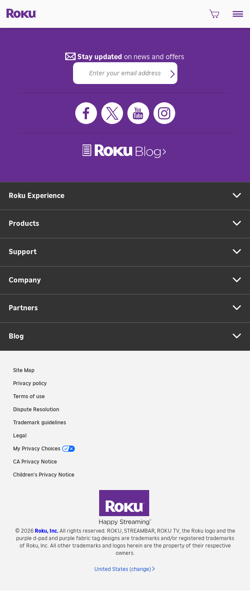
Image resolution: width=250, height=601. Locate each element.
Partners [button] (23, 308)
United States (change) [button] (122, 569)
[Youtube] (138, 113)
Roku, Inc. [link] (46, 531)
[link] (125, 151)
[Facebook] (86, 113)
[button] (238, 14)
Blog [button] (16, 336)
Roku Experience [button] (36, 195)
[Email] (125, 73)
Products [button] (24, 223)
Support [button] (23, 251)
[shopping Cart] (214, 16)
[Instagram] (164, 113)
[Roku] (18, 12)
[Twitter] (112, 113)
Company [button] (25, 280)
